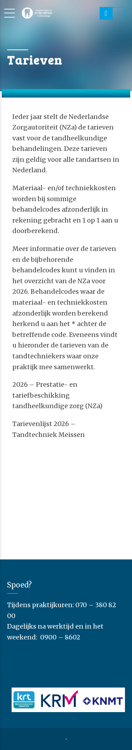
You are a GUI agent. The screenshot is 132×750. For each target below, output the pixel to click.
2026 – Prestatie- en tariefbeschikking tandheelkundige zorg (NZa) (57, 395)
